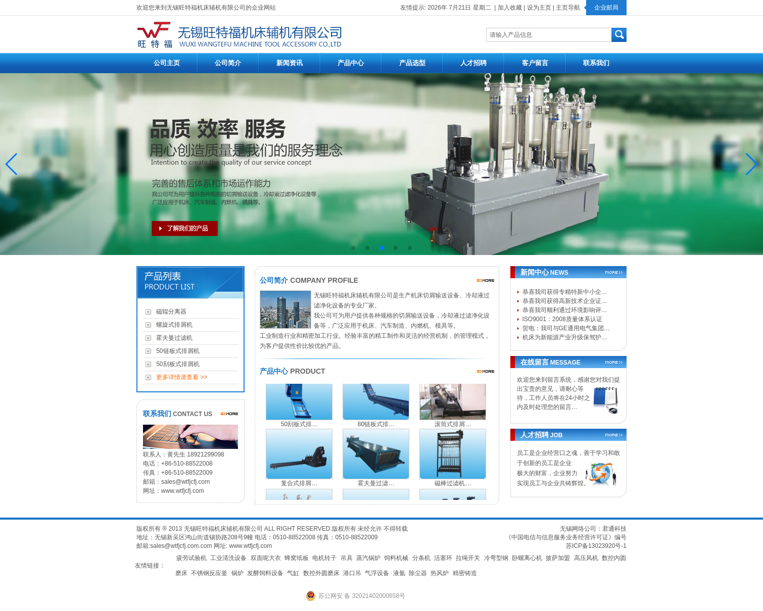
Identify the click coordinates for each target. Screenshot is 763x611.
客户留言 (535, 63)
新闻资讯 (289, 63)
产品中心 (351, 63)
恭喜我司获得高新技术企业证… (564, 300)
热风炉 (440, 573)
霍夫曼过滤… (376, 486)
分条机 (421, 558)
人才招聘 (473, 63)
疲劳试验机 (191, 558)
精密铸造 (465, 573)
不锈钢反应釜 (209, 573)
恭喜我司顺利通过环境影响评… (564, 310)
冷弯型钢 (496, 558)
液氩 (399, 573)
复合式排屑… (299, 486)
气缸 (293, 573)
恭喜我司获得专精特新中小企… (564, 291)
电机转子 (324, 558)
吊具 (347, 558)
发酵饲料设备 (265, 573)
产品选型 (412, 63)
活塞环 (443, 558)
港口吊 (352, 573)
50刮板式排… (299, 427)
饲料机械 (396, 558)
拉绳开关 (468, 558)
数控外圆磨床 (321, 573)
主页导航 (568, 7)
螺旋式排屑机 (173, 324)
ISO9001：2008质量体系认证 (562, 319)
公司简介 (228, 63)
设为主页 (539, 7)
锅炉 (237, 573)
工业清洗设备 (228, 558)
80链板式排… (376, 427)
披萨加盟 (558, 558)
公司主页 (167, 63)
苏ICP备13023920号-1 (596, 545)
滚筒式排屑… (453, 427)
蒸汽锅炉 (368, 558)
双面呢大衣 (266, 558)
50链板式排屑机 (176, 350)
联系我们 (596, 63)
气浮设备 (377, 573)
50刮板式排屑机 (176, 364)
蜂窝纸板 (296, 558)
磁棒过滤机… (453, 486)
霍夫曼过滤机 (173, 337)
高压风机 (586, 558)
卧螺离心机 (527, 558)
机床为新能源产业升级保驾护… (564, 337)
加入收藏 (510, 7)
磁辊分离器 (170, 311)
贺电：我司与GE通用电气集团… (566, 328)
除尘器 (418, 573)
